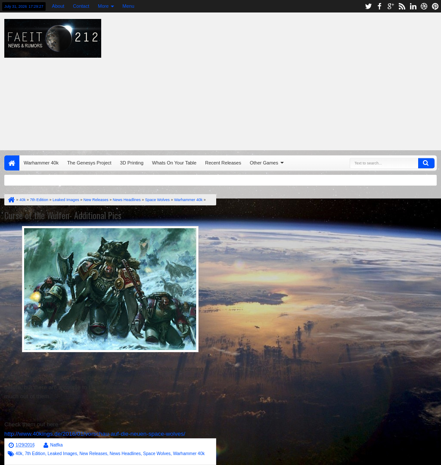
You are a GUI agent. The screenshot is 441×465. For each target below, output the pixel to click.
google (390, 6)
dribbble (424, 6)
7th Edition (35, 453)
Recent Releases (223, 162)
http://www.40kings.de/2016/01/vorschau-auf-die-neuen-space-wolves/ (94, 434)
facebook (379, 6)
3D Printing (131, 162)
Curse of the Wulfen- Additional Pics (62, 215)
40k (19, 453)
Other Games (264, 162)
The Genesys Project (89, 162)
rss (401, 6)
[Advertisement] (282, 79)
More (103, 6)
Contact (81, 6)
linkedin (413, 6)
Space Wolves (157, 453)
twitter (368, 6)
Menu (128, 6)
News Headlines (125, 453)
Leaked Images (62, 453)
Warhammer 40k (41, 162)
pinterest (435, 6)
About (58, 6)
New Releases (93, 453)
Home (11, 162)
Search (426, 163)
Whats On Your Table (174, 162)
